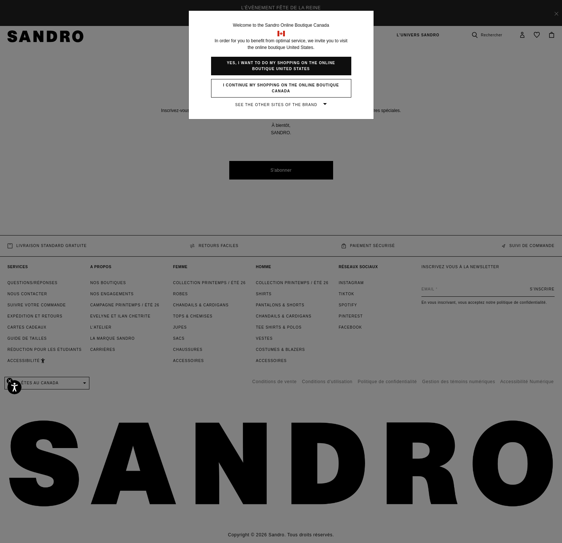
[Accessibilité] (14, 387)
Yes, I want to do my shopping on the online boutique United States (281, 66)
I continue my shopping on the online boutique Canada (281, 88)
